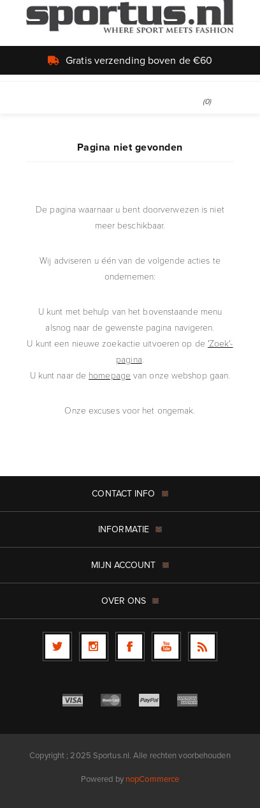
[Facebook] (130, 646)
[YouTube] (166, 646)
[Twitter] (57, 646)
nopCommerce (152, 779)
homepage (110, 375)
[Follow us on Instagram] (94, 646)
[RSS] (203, 646)
